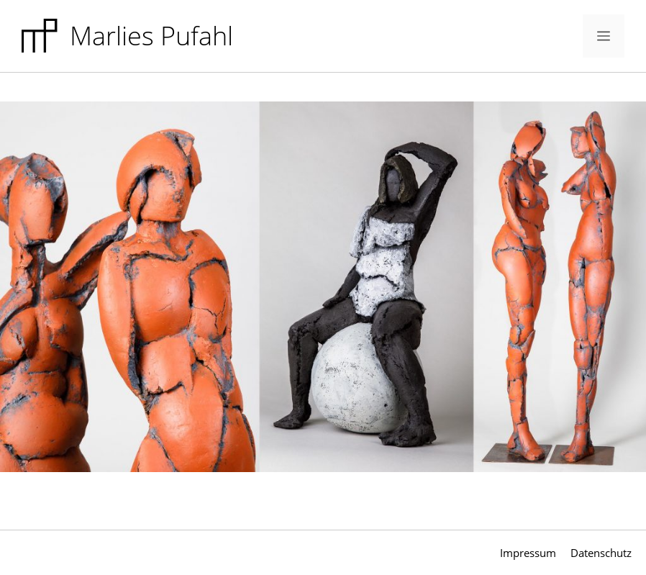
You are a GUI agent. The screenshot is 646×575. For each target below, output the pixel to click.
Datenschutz (601, 552)
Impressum (528, 552)
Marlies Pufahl (151, 35)
